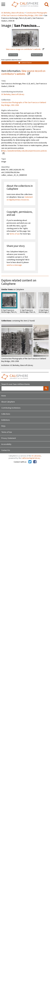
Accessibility (6, 444)
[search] (47, 4)
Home (3, 395)
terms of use (15, 234)
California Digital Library (30, 458)
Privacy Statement (8, 438)
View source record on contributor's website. (23, 72)
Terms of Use (6, 432)
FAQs (3, 426)
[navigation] (3, 4)
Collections (5, 414)
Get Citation (13, 55)
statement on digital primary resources (20, 198)
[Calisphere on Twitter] (29, 462)
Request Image (37, 55)
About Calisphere (8, 402)
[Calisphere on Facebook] (34, 462)
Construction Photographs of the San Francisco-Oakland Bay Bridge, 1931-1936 (24, 14)
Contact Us (5, 450)
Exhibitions (5, 420)
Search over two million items (15, 384)
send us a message (14, 265)
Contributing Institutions (11, 408)
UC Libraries (36, 456)
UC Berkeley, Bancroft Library (13, 12)
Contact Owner (25, 63)
